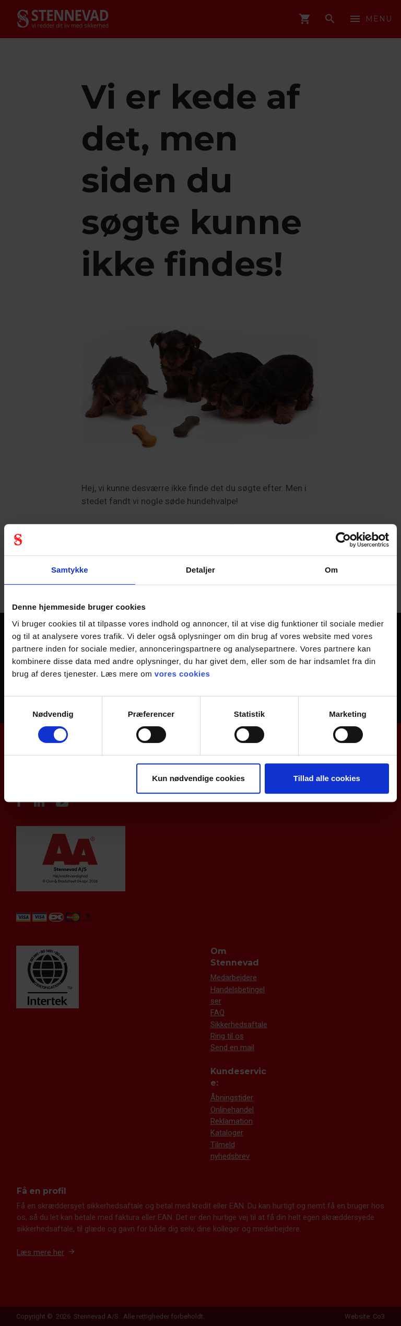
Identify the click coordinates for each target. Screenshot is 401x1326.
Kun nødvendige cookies (198, 778)
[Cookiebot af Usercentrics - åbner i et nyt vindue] (343, 540)
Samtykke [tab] (69, 569)
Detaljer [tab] (200, 569)
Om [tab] (331, 569)
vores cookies (182, 673)
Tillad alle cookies (326, 778)
